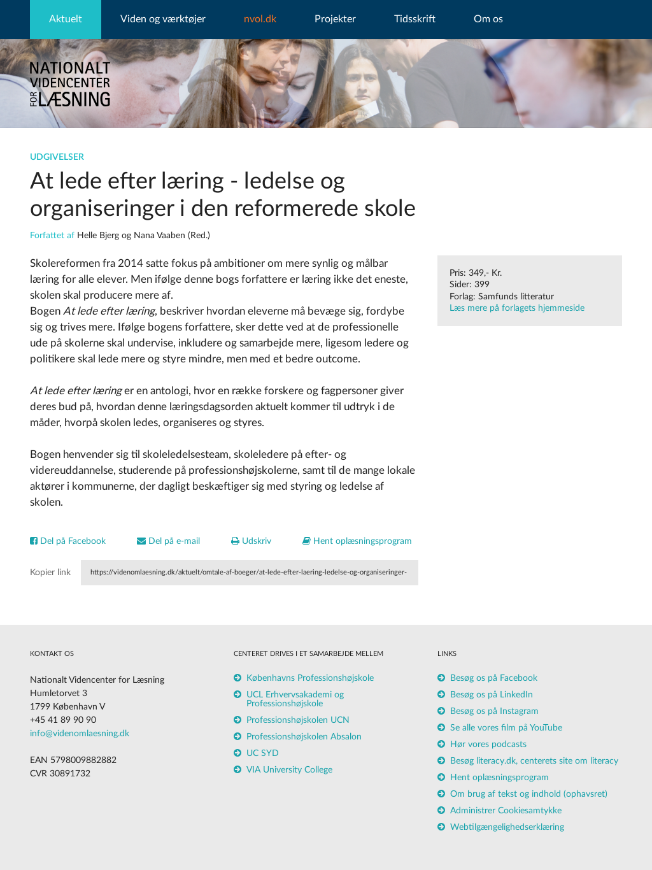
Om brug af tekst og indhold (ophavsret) (528, 794)
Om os (488, 19)
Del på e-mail (168, 541)
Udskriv (251, 541)
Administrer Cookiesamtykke (506, 810)
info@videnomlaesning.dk (79, 733)
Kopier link (50, 572)
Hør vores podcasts (488, 744)
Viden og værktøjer (163, 19)
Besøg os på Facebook (493, 678)
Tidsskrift (415, 19)
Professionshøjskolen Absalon (304, 736)
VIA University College (289, 770)
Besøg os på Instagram (494, 711)
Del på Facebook (68, 541)
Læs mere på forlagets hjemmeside (517, 308)
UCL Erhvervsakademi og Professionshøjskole (295, 699)
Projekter (335, 19)
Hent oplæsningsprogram (357, 541)
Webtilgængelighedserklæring (507, 827)
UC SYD (262, 753)
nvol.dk (260, 19)
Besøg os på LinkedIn (491, 694)
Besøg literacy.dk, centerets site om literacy (534, 761)
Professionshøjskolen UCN (298, 720)
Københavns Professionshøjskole (310, 678)
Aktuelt (65, 19)
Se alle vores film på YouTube (506, 728)
